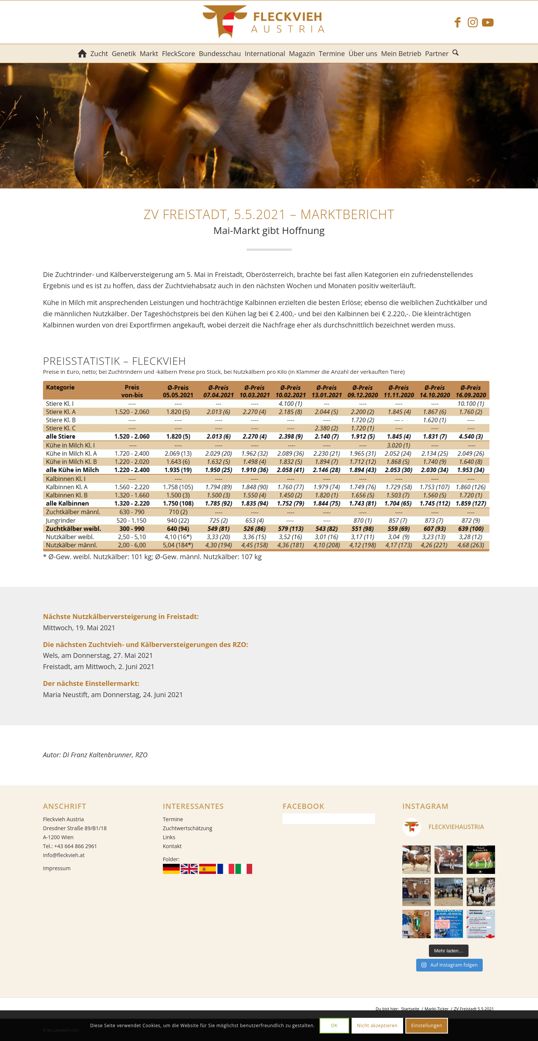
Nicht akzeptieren (377, 1025)
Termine (173, 819)
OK (334, 1025)
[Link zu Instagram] (472, 22)
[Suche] (456, 53)
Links (169, 837)
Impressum (57, 868)
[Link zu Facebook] (457, 22)
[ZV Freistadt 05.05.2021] (266, 466)
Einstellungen (426, 1025)
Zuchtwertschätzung (187, 828)
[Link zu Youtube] (487, 22)
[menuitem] (82, 53)
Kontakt (172, 846)
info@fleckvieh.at (63, 855)
